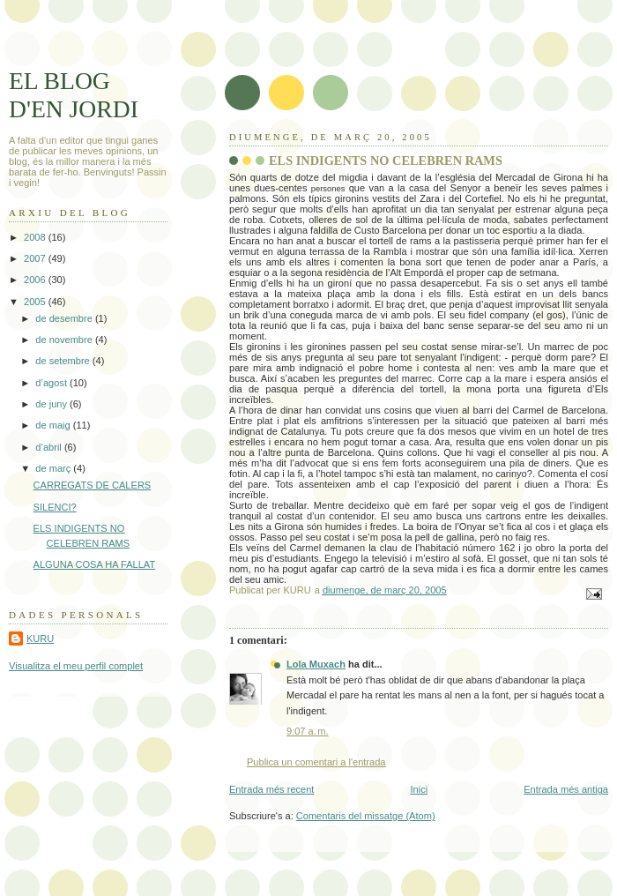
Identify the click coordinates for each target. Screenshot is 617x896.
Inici (418, 789)
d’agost (52, 382)
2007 (36, 258)
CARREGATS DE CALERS (92, 485)
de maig (53, 425)
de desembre (65, 318)
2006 (36, 279)
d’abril (49, 447)
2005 (36, 301)
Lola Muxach (316, 664)
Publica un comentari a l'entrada (316, 762)
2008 (36, 237)
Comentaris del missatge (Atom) (365, 815)
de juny (52, 404)
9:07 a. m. (307, 731)
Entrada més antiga (566, 789)
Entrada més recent (271, 789)
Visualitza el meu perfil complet (76, 666)
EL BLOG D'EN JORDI (73, 95)
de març (54, 468)
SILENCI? (55, 507)
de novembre (65, 339)
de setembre (63, 360)
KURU (40, 638)
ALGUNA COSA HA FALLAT (94, 564)
